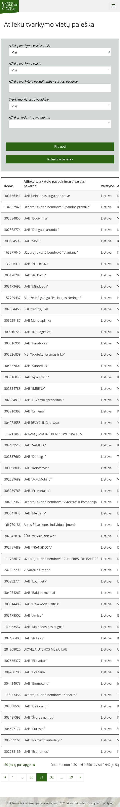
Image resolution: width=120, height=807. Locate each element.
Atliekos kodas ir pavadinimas (30, 117)
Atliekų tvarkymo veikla (25, 63)
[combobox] (60, 70)
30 (31, 777)
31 (41, 777)
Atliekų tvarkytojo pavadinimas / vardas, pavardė (43, 81)
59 (71, 777)
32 (52, 777)
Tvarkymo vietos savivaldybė (29, 99)
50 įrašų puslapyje (19, 764)
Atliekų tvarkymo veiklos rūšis (29, 46)
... (21, 777)
